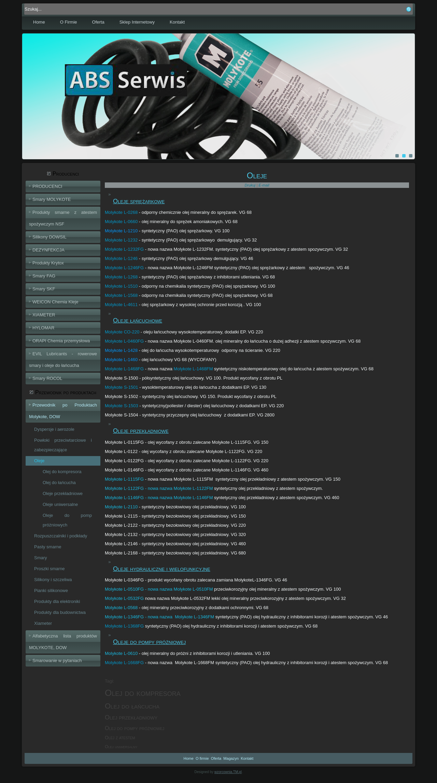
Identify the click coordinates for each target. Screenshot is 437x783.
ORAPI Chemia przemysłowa (61, 340)
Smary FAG (43, 275)
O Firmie (68, 22)
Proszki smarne (49, 568)
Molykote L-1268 (121, 276)
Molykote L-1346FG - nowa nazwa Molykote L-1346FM (159, 616)
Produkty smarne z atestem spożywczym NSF (63, 218)
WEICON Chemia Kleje (55, 301)
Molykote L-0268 (121, 212)
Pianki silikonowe (51, 590)
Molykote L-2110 (121, 506)
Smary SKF (43, 288)
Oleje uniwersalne (60, 504)
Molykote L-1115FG (124, 479)
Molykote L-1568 (121, 295)
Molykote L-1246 (121, 258)
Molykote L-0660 (121, 221)
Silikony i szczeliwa (53, 579)
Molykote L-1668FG (124, 662)
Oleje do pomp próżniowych (67, 520)
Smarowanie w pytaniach (57, 660)
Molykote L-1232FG (124, 249)
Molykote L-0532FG (124, 598)
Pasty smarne (47, 546)
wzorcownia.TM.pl (228, 772)
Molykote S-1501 (121, 387)
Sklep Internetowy (137, 22)
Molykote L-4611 (121, 304)
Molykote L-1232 (121, 240)
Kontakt (177, 22)
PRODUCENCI (47, 186)
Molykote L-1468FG (124, 368)
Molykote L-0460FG (124, 341)
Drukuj (251, 185)
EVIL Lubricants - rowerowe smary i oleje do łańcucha (63, 359)
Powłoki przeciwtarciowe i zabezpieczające (63, 445)
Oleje (39, 460)
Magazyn (231, 758)
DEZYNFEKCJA (48, 249)
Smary (40, 557)
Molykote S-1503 (121, 405)
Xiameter (43, 623)
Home (39, 22)
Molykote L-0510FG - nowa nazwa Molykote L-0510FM (159, 589)
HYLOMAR (43, 327)
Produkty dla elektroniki (57, 601)
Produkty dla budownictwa (60, 612)
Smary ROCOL (47, 378)
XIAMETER (43, 314)
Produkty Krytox (48, 262)
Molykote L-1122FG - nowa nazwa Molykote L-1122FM (159, 488)
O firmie (202, 758)
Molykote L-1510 (121, 286)
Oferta (98, 22)
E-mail (263, 185)
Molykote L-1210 (121, 230)
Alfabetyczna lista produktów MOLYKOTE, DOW (63, 641)
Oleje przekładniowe (63, 493)
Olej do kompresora (62, 471)
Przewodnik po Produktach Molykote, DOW (63, 410)
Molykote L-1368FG (124, 626)
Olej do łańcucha (59, 482)
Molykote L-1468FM (193, 368)
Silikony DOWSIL (49, 236)
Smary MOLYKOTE (51, 199)
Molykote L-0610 (121, 653)
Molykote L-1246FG (124, 267)
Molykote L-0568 (121, 607)
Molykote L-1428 (121, 350)
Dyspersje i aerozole (54, 429)
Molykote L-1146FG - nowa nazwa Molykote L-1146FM (159, 497)
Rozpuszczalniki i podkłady (60, 535)
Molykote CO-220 (122, 331)
